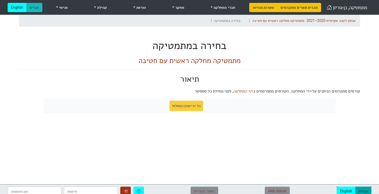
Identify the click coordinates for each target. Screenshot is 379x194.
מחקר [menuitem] (179, 7)
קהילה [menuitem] (101, 7)
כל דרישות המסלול (186, 106)
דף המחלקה (243, 91)
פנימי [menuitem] (63, 7)
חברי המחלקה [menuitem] (224, 7)
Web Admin (277, 191)
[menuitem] (263, 7)
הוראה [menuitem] (140, 7)
